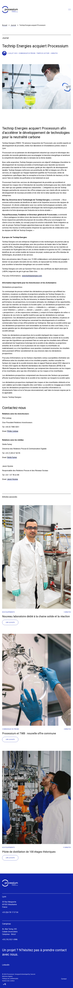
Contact (64, 979)
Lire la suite (10, 622)
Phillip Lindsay (12, 431)
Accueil (4, 25)
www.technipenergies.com (32, 276)
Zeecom (32, 974)
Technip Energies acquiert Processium (32, 25)
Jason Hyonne (12, 479)
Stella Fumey (12, 457)
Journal (13, 25)
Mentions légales (7, 976)
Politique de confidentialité (10, 978)
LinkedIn (5, 965)
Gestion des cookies (8, 981)
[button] (4, 984)
